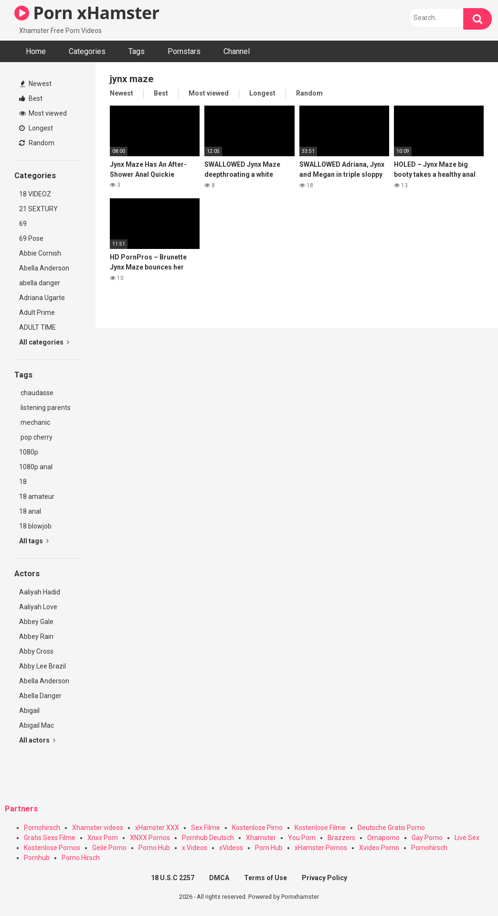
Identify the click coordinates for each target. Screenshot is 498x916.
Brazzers (341, 837)
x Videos (194, 847)
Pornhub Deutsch (208, 837)
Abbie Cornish (40, 253)
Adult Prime (37, 312)
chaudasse (36, 393)
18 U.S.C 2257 (172, 878)
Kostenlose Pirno (257, 827)
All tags (34, 541)
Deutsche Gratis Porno (391, 827)
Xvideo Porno (379, 847)
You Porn (302, 837)
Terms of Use (265, 878)
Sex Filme (205, 827)
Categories (87, 51)
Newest (36, 83)
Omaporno (383, 837)
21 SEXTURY (38, 209)
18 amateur (36, 496)
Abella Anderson (44, 268)
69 (23, 223)
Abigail (29, 710)
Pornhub (37, 858)
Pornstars (184, 51)
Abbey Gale (36, 621)
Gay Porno (427, 837)
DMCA (219, 878)
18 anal (30, 511)
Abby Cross (36, 651)
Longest (36, 128)
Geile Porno (109, 847)
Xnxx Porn (102, 837)
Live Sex (467, 837)
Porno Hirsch (81, 858)
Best (30, 98)
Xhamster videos (97, 827)
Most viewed (43, 113)
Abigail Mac (36, 725)
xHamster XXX (157, 827)
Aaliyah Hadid (39, 592)
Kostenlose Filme (320, 827)
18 (23, 481)
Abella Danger (40, 696)
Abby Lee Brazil (42, 666)
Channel (236, 51)
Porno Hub (154, 847)
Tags (136, 51)
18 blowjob (35, 526)
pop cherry (36, 437)
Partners (21, 808)
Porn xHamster (86, 12)
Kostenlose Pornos (52, 847)
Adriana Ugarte (42, 298)
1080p (28, 452)
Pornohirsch (42, 827)
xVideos (231, 847)
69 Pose (31, 238)
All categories (44, 342)
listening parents (45, 407)
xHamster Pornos (321, 847)
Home (36, 51)
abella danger (39, 283)
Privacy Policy (324, 878)
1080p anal (36, 467)
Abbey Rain (36, 636)
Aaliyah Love (38, 607)
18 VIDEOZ (35, 194)
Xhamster (261, 837)
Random (36, 143)
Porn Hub (269, 847)
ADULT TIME (37, 327)
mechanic (34, 422)
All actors (37, 740)
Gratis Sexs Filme (49, 837)
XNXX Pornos (150, 837)
